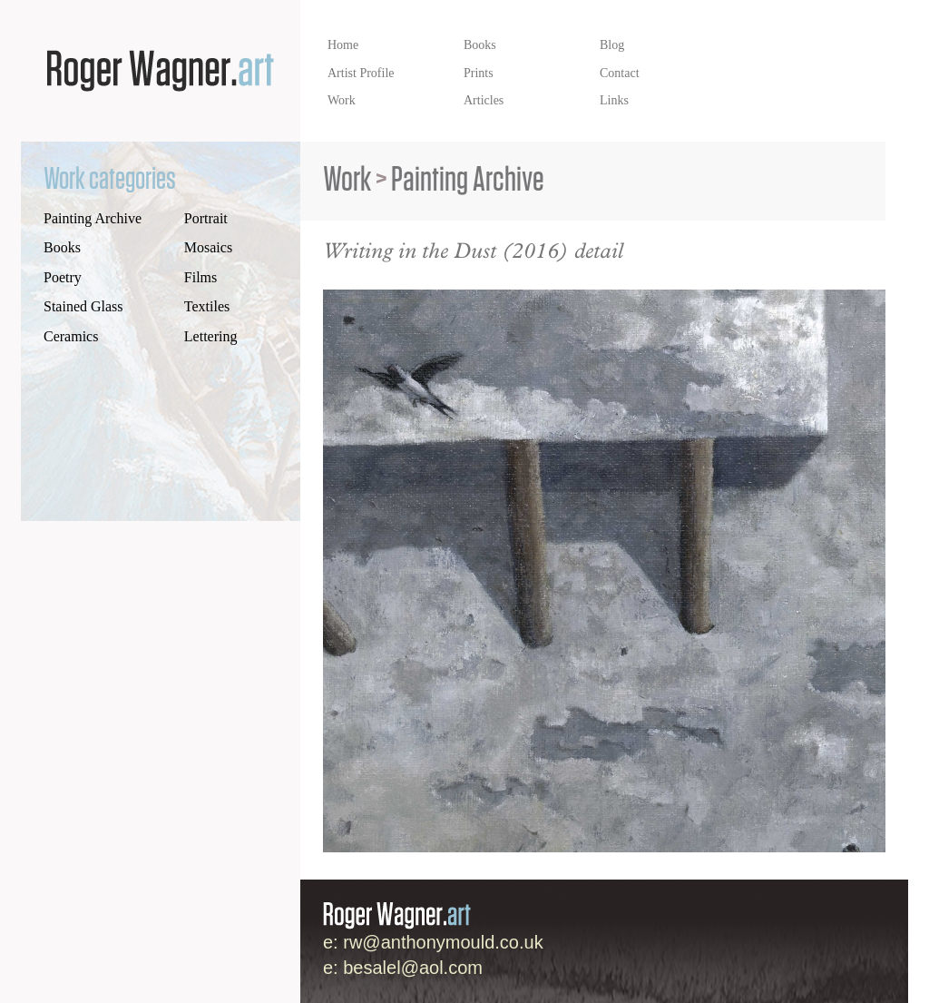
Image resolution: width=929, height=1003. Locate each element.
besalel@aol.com (413, 968)
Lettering (211, 336)
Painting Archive (93, 218)
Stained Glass (83, 306)
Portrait (206, 218)
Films (200, 277)
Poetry (63, 277)
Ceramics (71, 336)
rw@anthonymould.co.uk (443, 942)
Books (62, 247)
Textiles (207, 306)
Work (347, 180)
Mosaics (208, 247)
